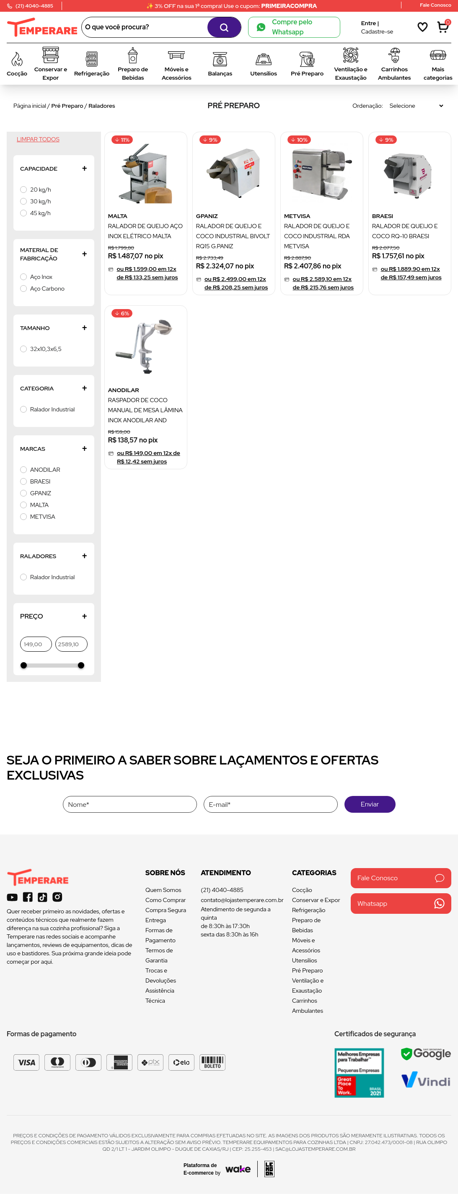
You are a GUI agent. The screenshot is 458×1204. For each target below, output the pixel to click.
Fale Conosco (401, 878)
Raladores (101, 105)
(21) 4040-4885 (222, 890)
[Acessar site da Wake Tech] (204, 1169)
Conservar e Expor (316, 900)
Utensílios (304, 960)
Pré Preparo (67, 105)
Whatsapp (401, 903)
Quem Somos (163, 890)
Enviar (370, 804)
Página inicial (29, 105)
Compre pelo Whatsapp (284, 27)
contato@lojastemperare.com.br (242, 900)
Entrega (155, 920)
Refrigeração (309, 910)
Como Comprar (165, 900)
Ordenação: (367, 105)
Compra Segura (165, 910)
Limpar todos (38, 139)
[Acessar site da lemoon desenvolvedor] (265, 1169)
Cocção (302, 890)
